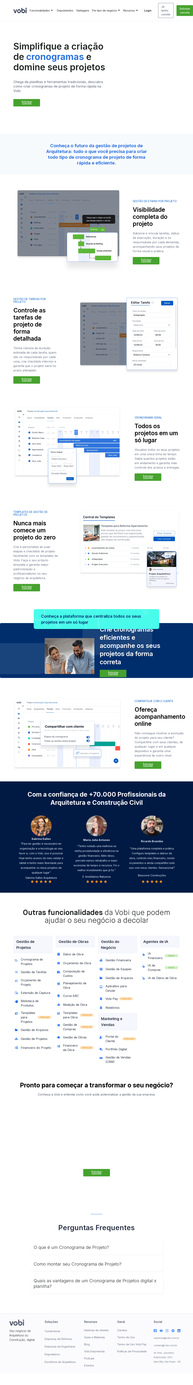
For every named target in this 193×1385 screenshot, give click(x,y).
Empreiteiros (52, 1354)
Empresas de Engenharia (60, 1346)
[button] (42, 10)
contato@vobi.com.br (165, 1345)
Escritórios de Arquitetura (60, 1361)
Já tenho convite (165, 10)
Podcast (89, 1358)
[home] (20, 10)
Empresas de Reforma (58, 1338)
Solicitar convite (184, 10)
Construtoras (52, 1331)
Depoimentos (65, 10)
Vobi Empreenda (94, 1351)
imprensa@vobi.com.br (166, 1338)
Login (147, 10)
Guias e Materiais (94, 1337)
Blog (87, 1344)
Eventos (89, 1365)
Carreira (122, 1330)
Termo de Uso (126, 1337)
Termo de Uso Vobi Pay (131, 1344)
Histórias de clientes (96, 1330)
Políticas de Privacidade (132, 1351)
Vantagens (82, 10)
